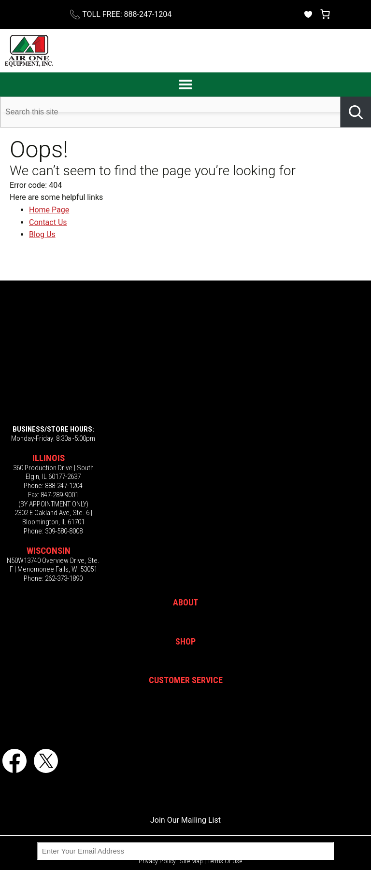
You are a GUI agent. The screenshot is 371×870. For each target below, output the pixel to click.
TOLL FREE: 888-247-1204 (126, 14)
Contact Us (48, 222)
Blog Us (42, 234)
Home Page (49, 209)
